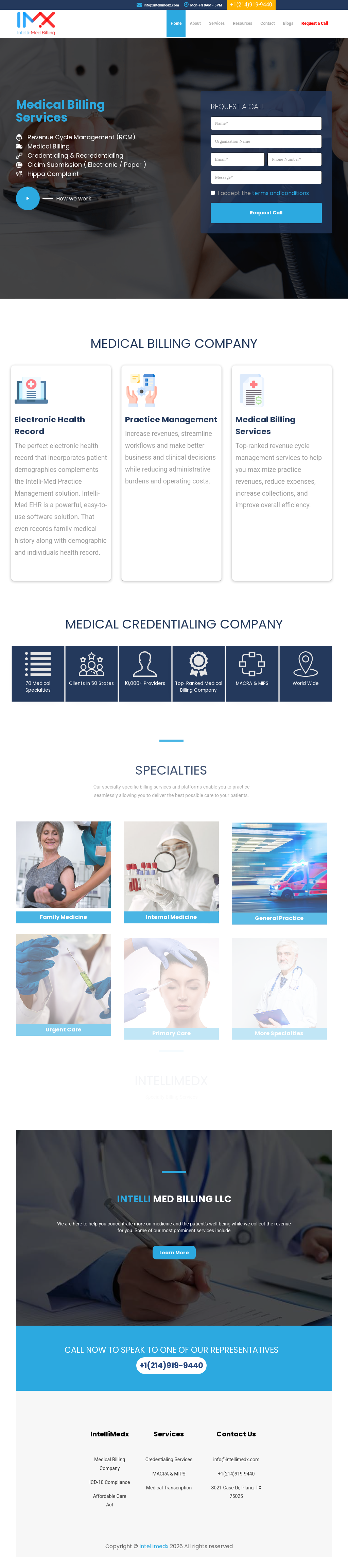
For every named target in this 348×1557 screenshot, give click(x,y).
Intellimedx (154, 1546)
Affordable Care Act (109, 1500)
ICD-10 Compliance (109, 1482)
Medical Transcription (169, 1487)
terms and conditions (280, 193)
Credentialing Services (168, 1459)
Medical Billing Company (109, 1464)
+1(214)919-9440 (171, 1365)
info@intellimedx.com (236, 1459)
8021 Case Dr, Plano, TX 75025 (236, 1492)
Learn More (174, 1252)
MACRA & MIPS (168, 1473)
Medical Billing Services (60, 111)
